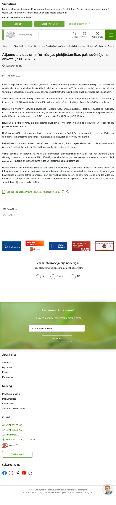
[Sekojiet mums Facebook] (4, 473)
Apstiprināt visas (49, 23)
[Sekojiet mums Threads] (30, 473)
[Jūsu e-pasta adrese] (57, 328)
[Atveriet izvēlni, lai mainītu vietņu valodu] (84, 35)
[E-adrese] (8, 445)
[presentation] (25, 290)
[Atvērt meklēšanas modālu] (74, 35)
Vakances (7, 362)
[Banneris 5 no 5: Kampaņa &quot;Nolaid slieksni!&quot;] (81, 245)
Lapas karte (8, 403)
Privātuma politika (11, 393)
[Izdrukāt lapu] (58, 209)
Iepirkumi (7, 367)
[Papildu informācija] (67, 191)
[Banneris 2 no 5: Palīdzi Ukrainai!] (11, 245)
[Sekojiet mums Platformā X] (17, 473)
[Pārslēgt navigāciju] (110, 35)
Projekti (6, 372)
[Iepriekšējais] (6, 246)
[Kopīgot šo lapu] (58, 215)
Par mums (7, 377)
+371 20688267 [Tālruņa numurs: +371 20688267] (14, 430)
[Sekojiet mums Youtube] (24, 473)
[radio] (40, 276)
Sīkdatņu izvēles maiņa (13, 408)
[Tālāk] (110, 246)
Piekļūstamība (9, 398)
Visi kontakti (17, 454)
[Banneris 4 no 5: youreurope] (58, 245)
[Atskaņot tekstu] (14, 66)
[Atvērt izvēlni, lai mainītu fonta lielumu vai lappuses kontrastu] (97, 35)
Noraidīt (17, 23)
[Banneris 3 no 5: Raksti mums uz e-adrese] (35, 245)
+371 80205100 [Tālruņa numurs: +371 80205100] (14, 425)
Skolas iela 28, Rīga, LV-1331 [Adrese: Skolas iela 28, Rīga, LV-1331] (20, 439)
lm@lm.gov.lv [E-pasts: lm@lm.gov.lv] (12, 434)
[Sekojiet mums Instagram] (11, 473)
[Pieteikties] (57, 338)
